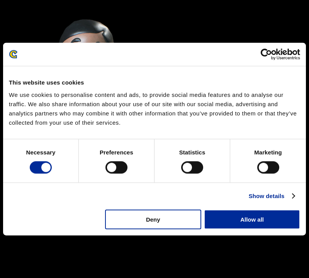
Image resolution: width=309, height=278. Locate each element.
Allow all (252, 219)
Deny (153, 219)
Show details (267, 196)
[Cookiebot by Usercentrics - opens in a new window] (266, 54)
